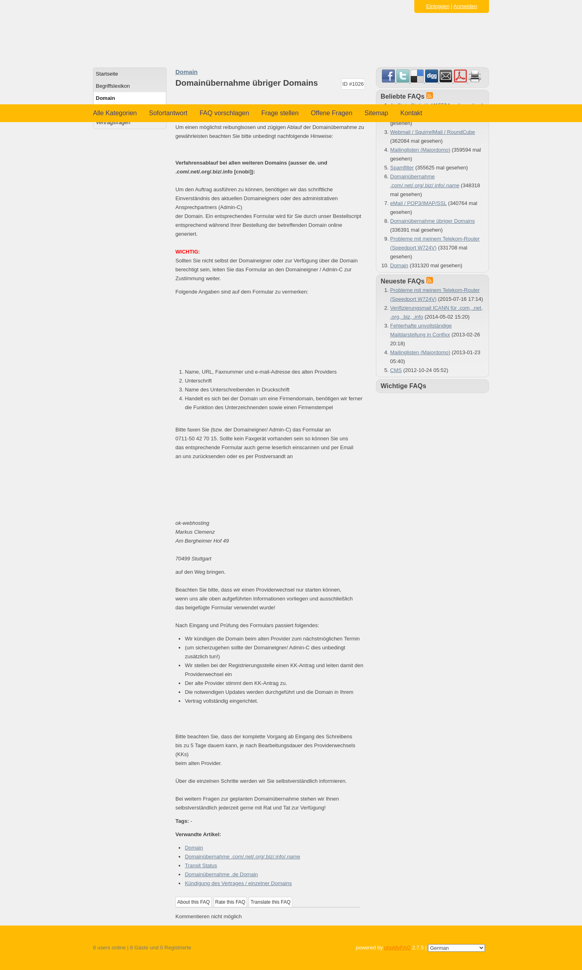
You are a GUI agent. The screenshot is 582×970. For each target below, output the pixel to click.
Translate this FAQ (271, 902)
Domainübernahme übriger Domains (432, 221)
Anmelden (465, 6)
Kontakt (411, 113)
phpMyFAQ (397, 948)
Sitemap (376, 113)
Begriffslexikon (113, 86)
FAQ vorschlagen (224, 113)
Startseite (107, 74)
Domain (105, 98)
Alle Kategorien (115, 113)
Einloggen (437, 6)
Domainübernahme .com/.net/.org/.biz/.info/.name (242, 857)
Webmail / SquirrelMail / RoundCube (432, 132)
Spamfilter (402, 168)
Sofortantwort (168, 113)
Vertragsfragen (113, 122)
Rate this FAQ (230, 902)
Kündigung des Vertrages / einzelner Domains (238, 883)
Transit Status (201, 865)
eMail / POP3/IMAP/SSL (418, 203)
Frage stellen (280, 113)
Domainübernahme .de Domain (221, 874)
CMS (396, 370)
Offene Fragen (331, 113)
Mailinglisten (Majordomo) (420, 150)
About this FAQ (193, 902)
